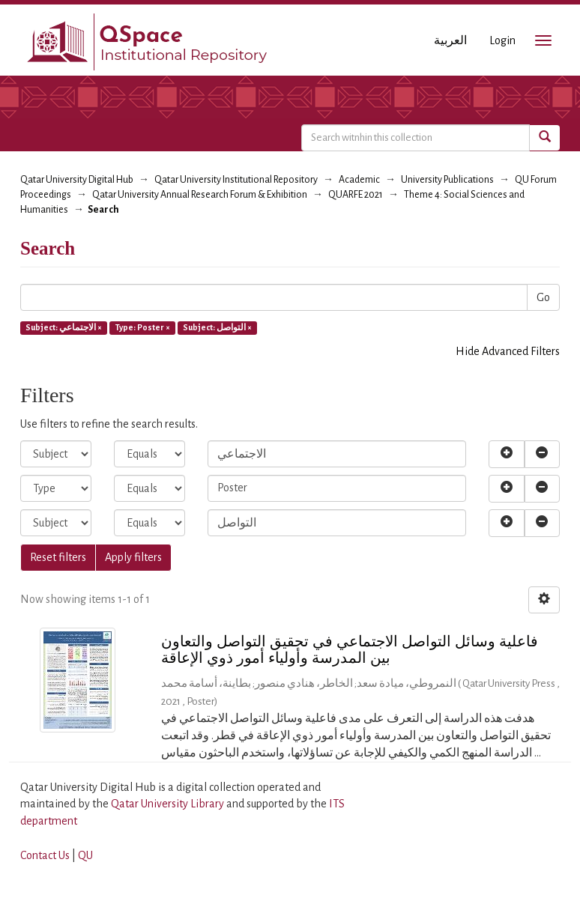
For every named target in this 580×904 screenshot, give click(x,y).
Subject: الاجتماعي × (63, 327)
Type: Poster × (142, 327)
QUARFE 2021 (355, 194)
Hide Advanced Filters (508, 351)
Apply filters (133, 557)
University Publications (447, 180)
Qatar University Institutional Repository (236, 180)
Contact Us (45, 855)
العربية (450, 40)
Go (543, 297)
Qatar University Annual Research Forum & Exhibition (199, 194)
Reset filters (58, 557)
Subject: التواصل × (217, 327)
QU (85, 855)
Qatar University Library (168, 804)
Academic (359, 180)
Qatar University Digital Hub (76, 180)
